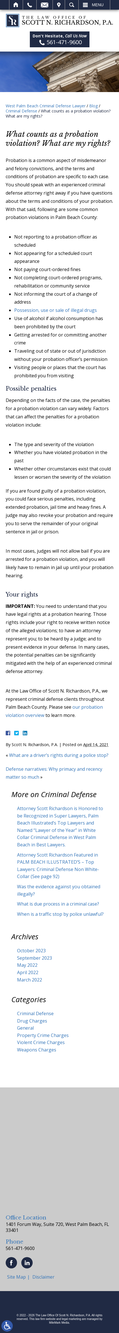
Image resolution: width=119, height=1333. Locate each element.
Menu (98, 5)
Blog (93, 105)
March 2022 (29, 980)
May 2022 (27, 965)
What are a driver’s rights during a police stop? (59, 755)
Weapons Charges (36, 1050)
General (25, 1028)
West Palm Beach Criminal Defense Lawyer (45, 105)
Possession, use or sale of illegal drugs (55, 310)
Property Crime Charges (43, 1035)
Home (16, 5)
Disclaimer (43, 1277)
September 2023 (34, 958)
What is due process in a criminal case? (58, 904)
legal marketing (71, 1319)
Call (29, 5)
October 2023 (31, 950)
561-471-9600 (20, 1248)
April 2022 (27, 972)
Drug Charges (32, 1021)
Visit (59, 5)
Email (45, 5)
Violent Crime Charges (41, 1042)
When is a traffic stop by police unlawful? (60, 914)
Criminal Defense (21, 111)
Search (71, 5)
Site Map (16, 1277)
